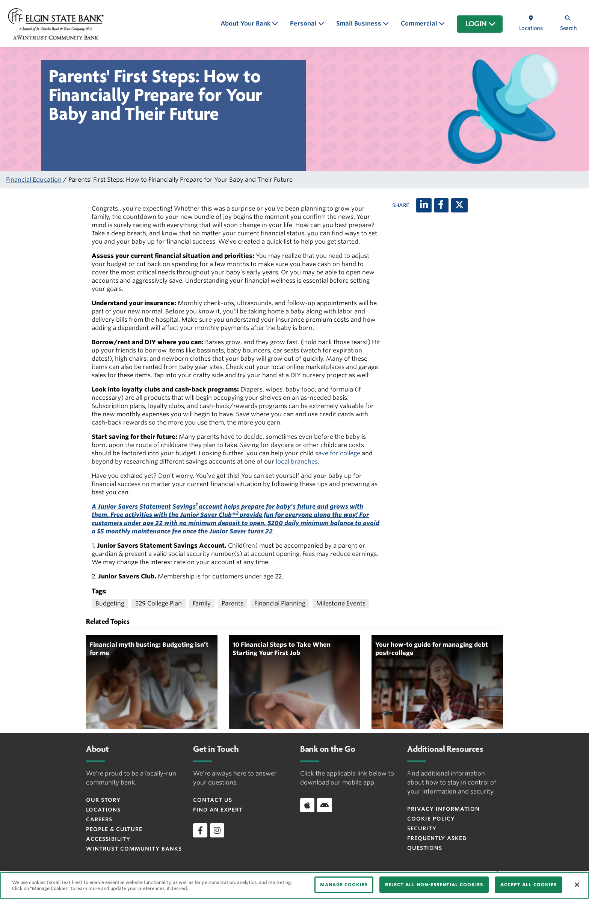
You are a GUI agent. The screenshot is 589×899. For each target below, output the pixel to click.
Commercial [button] (420, 23)
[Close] (577, 884)
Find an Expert (218, 810)
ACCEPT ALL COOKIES (528, 884)
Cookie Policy (431, 819)
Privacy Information (443, 809)
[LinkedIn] (424, 205)
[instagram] (217, 830)
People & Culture (114, 829)
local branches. (297, 461)
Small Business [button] (359, 23)
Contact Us (212, 800)
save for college (337, 453)
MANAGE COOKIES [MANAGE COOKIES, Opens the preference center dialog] (344, 884)
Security (421, 828)
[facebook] (200, 830)
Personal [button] (304, 23)
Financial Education (34, 179)
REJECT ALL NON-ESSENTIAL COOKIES (434, 884)
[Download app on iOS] (307, 805)
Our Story (103, 800)
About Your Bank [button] (246, 23)
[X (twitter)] (459, 205)
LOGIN (480, 24)
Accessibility (108, 839)
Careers (99, 819)
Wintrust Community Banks (134, 849)
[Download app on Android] (324, 805)
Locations (103, 810)
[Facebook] (441, 205)
